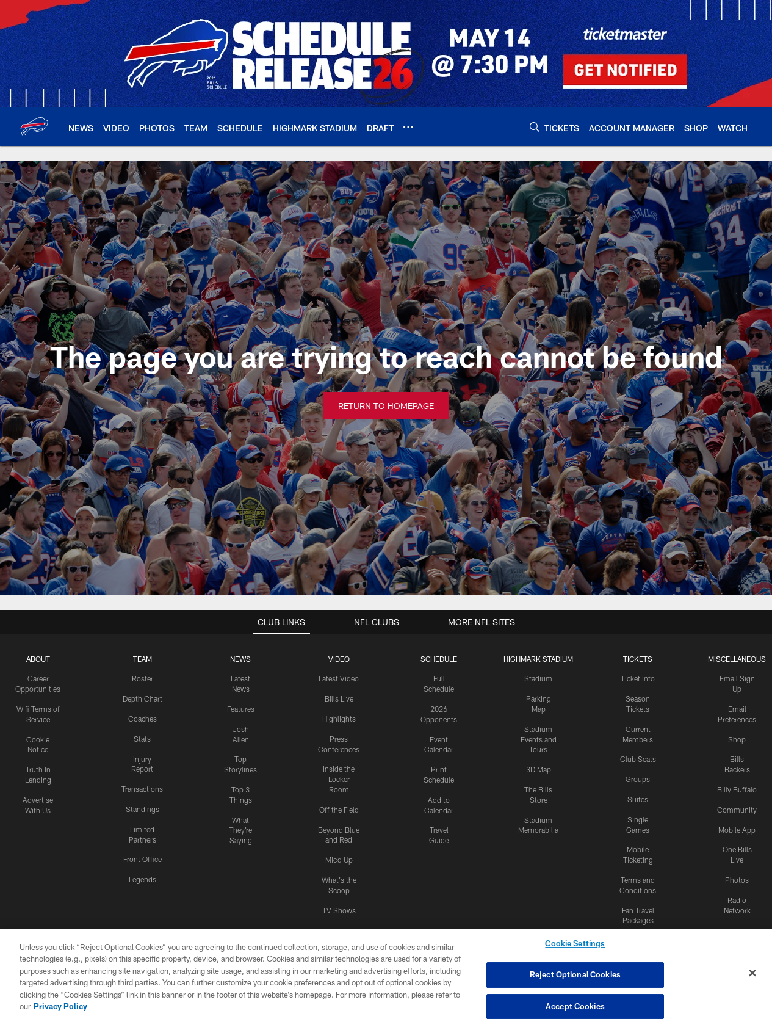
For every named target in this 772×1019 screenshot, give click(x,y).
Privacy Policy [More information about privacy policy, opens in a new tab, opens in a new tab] (60, 1006)
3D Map (538, 769)
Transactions (142, 789)
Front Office (142, 859)
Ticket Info (638, 678)
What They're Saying (240, 830)
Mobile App (737, 829)
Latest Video (339, 678)
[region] (386, 974)
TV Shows (339, 910)
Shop (737, 739)
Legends (142, 879)
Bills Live (339, 698)
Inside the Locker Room (339, 779)
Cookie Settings (575, 944)
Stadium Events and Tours (539, 739)
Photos (737, 880)
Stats (142, 738)
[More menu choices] (408, 127)
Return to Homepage (386, 406)
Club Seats (638, 759)
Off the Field (339, 809)
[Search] (534, 126)
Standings (142, 809)
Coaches (142, 718)
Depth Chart (142, 698)
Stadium (538, 678)
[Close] (752, 973)
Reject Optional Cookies (575, 974)
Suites (637, 799)
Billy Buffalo (737, 789)
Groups (638, 779)
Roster (142, 678)
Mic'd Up (339, 859)
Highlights (339, 718)
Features (240, 709)
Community (737, 809)
